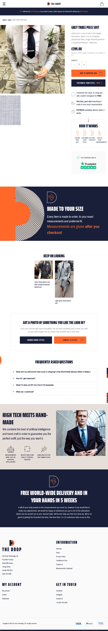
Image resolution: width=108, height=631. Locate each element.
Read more (93, 43)
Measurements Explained (64, 568)
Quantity (74, 60)
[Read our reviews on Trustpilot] (88, 165)
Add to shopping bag (88, 73)
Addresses (5, 599)
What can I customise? (25, 392)
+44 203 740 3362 (61, 603)
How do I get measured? (25, 378)
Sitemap (58, 549)
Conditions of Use (61, 561)
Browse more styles (35, 340)
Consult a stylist (70, 340)
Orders (4, 595)
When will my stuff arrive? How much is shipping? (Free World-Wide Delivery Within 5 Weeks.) (53, 372)
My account (6, 591)
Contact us (59, 564)
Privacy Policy (61, 557)
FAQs (58, 553)
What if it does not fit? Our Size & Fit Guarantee (35, 385)
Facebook (59, 591)
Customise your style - (88, 83)
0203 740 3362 (6, 574)
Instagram (59, 595)
